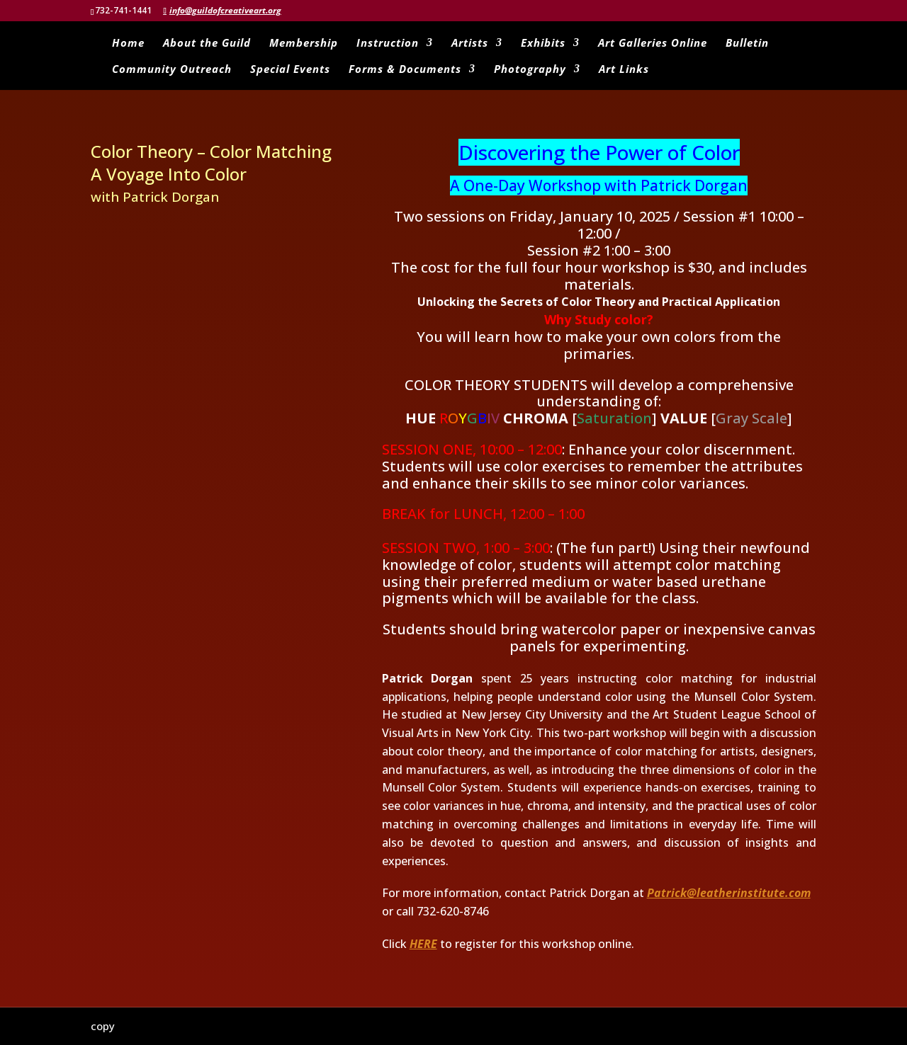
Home (128, 44)
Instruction (387, 44)
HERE (423, 944)
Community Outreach (172, 70)
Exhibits (543, 44)
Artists (469, 44)
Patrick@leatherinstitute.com (729, 893)
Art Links (624, 70)
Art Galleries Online (652, 44)
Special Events (290, 70)
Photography (530, 70)
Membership (303, 44)
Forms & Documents (405, 70)
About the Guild (207, 44)
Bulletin (747, 44)
